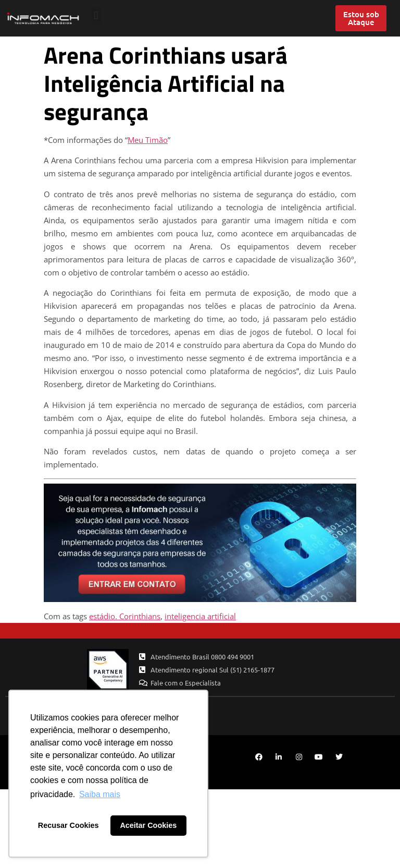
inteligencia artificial (200, 616)
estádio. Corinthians (124, 616)
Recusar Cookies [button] (68, 825)
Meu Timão (148, 140)
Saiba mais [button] (99, 794)
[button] (96, 16)
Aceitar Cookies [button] (148, 825)
